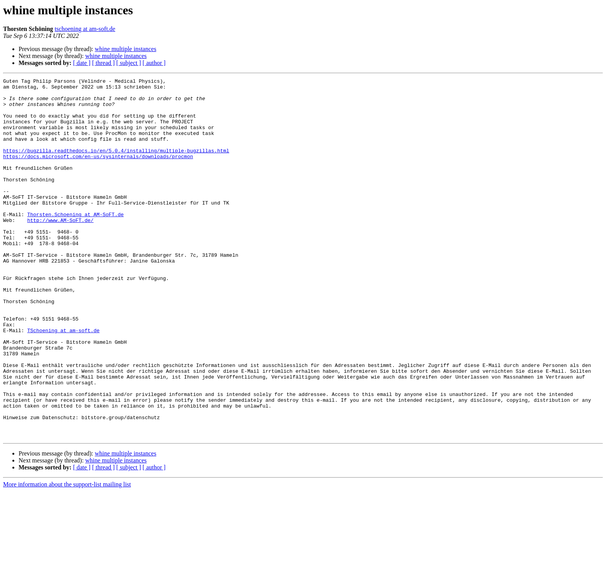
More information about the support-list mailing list (67, 556)
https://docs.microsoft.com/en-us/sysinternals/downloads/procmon (98, 172)
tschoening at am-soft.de (84, 29)
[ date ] (81, 63)
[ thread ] (103, 63)
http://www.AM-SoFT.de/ (60, 249)
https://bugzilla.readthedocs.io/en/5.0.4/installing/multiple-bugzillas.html (116, 165)
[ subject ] (128, 63)
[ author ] (154, 63)
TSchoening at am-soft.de (63, 381)
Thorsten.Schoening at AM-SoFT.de (75, 242)
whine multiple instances (125, 49)
